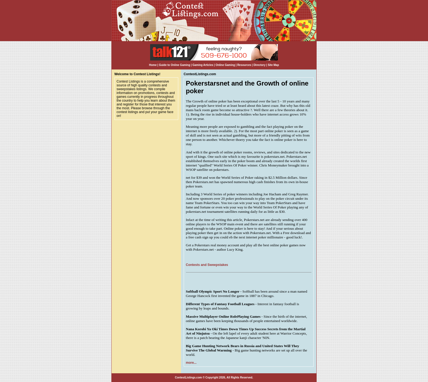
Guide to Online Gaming (174, 64)
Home (153, 64)
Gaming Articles (203, 64)
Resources (244, 64)
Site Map (273, 64)
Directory (260, 64)
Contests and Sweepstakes (207, 265)
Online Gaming (225, 64)
